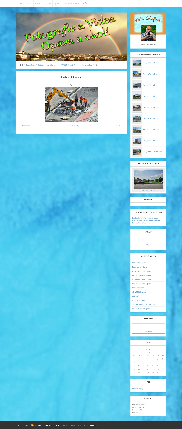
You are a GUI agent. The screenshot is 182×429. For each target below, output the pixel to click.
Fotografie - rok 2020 (151, 85)
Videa (19, 3)
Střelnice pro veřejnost (141, 309)
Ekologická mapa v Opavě (142, 275)
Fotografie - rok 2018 (151, 107)
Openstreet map (138, 300)
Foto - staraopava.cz (140, 263)
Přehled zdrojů (138, 389)
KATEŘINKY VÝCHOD (69, 65)
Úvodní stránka (21, 64)
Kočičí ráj (135, 296)
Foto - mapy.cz (138, 288)
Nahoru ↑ (93, 425)
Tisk (57, 425)
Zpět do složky (73, 126)
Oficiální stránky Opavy (141, 280)
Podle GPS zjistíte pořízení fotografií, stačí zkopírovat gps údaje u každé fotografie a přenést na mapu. (146, 220)
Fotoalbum (30, 65)
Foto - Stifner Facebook (141, 271)
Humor (29, 3)
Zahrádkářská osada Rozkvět (143, 305)
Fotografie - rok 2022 (151, 63)
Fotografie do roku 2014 (47, 65)
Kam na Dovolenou (43, 3)
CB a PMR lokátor (139, 292)
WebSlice (48, 425)
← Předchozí (25, 126)
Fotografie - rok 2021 (151, 74)
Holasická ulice (86, 65)
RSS (39, 425)
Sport (56, 3)
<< (134, 349)
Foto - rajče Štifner (139, 267)
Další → (119, 126)
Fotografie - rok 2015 (151, 141)
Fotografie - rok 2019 (151, 96)
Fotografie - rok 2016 (151, 130)
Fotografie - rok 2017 (151, 118)
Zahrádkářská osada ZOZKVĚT (75, 3)
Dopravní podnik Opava (141, 284)
